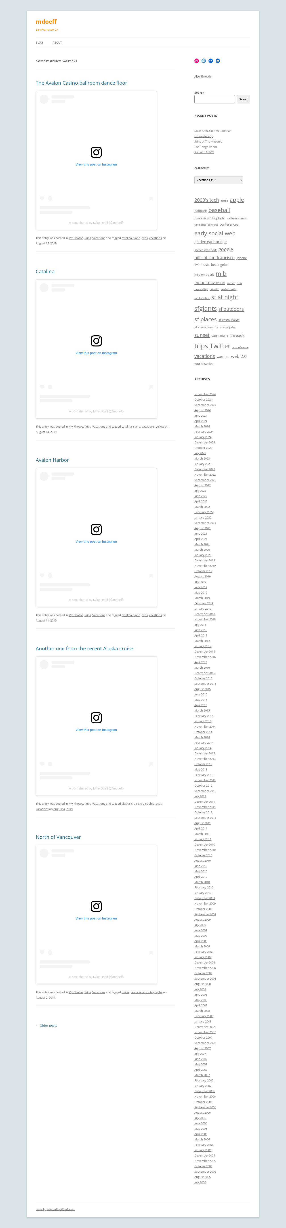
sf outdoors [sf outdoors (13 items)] (231, 309)
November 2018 (205, 619)
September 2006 (205, 1107)
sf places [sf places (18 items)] (205, 319)
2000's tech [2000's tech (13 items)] (206, 200)
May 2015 (200, 700)
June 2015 (200, 694)
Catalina (45, 271)
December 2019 (204, 560)
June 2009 (200, 930)
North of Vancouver (58, 836)
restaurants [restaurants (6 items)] (228, 289)
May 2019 (200, 592)
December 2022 (204, 469)
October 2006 (203, 1102)
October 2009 (203, 909)
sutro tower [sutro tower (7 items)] (220, 336)
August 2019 (202, 576)
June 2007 (200, 1059)
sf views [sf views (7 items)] (200, 327)
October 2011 (203, 812)
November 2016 (205, 657)
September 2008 (205, 978)
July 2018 (200, 625)
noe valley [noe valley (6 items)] (201, 289)
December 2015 (204, 673)
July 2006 (200, 1118)
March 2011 (202, 834)
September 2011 (205, 818)
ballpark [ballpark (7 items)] (200, 211)
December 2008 (204, 962)
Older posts (46, 1025)
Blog (39, 42)
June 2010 (200, 866)
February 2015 (203, 716)
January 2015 (202, 721)
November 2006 (205, 1096)
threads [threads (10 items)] (237, 335)
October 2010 (203, 855)
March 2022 (202, 507)
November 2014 (205, 726)
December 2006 (204, 1091)
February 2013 (203, 775)
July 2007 (200, 1054)
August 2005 (202, 1177)
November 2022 (205, 474)
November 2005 (205, 1161)
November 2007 (205, 1032)
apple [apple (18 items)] (237, 199)
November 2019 (205, 566)
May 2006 (200, 1129)
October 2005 (203, 1166)
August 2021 (202, 528)
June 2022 (200, 496)
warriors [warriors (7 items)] (223, 357)
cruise (135, 804)
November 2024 (205, 394)
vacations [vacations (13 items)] (204, 356)
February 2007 (203, 1080)
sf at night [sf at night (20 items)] (224, 297)
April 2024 (200, 421)
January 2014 (202, 748)
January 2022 (202, 517)
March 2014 (202, 737)
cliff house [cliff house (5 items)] (200, 224)
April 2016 (200, 662)
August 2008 (202, 984)
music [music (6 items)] (231, 283)
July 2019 (200, 582)
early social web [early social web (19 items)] (215, 233)
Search (199, 92)
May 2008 (200, 1000)
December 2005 (204, 1155)
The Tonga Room (205, 147)
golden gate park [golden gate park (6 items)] (205, 250)
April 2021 (200, 539)
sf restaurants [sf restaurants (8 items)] (229, 320)
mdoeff (46, 21)
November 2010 (205, 850)
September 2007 (205, 1043)
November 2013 (205, 759)
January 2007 (202, 1086)
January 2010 (202, 893)
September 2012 (205, 791)
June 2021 (200, 533)
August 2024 (202, 410)
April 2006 (200, 1134)
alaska (126, 804)
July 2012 (200, 796)
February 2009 (203, 952)
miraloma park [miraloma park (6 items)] (204, 275)
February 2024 (203, 432)
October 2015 (203, 678)
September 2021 (205, 523)
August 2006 (202, 1112)
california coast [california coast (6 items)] (237, 218)
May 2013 (200, 769)
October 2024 (203, 399)
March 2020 (202, 550)
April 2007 (200, 1070)
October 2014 (203, 732)
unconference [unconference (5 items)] (240, 347)
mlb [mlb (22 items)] (221, 273)
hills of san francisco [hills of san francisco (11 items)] (214, 257)
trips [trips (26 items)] (201, 345)
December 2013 (204, 753)
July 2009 (200, 925)
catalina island (131, 238)
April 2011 (200, 828)
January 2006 (202, 1150)
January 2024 (202, 437)
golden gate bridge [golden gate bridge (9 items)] (210, 241)
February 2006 (203, 1145)
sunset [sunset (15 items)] (202, 335)
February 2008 (203, 1016)
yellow (160, 426)
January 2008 (202, 1021)
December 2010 (204, 844)
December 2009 (204, 898)
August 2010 (202, 861)
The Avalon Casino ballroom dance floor (81, 82)
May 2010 (200, 871)
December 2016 (204, 651)
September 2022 (205, 480)
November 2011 (205, 807)
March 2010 (202, 882)
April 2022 (200, 501)
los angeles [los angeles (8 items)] (219, 264)
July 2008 (200, 989)
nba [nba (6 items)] (239, 283)
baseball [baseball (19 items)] (219, 210)
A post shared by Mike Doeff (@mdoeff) (96, 223)
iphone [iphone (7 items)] (241, 258)
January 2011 (202, 839)
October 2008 (203, 973)
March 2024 (202, 426)
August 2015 (202, 689)
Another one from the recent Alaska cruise (84, 648)
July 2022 (200, 491)
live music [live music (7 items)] (201, 264)
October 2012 (203, 785)
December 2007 (204, 1027)
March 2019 (202, 598)
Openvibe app (203, 136)
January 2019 (202, 609)
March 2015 (202, 710)
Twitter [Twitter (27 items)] (220, 345)
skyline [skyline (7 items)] (213, 327)
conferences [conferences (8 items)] (229, 224)
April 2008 (200, 1005)
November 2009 (205, 903)
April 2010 (200, 877)
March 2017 (202, 641)
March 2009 (202, 946)
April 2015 (200, 705)
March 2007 (202, 1075)
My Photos (76, 238)
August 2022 (202, 485)
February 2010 (203, 887)
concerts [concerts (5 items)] (213, 224)
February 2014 (203, 743)
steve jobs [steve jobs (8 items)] (228, 327)
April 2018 (200, 635)
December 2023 (204, 442)
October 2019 (203, 571)
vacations (155, 238)
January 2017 (202, 646)
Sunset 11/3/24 (204, 152)
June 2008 (200, 995)
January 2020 (202, 555)
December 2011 (204, 802)
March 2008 (202, 1011)
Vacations (98, 238)
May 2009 (200, 936)
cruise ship (147, 804)
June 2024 (200, 416)
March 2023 (202, 458)
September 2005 (205, 1171)
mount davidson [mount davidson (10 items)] (209, 282)
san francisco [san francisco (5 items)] (202, 298)
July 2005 (200, 1182)
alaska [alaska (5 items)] (224, 200)
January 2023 (202, 464)
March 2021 (202, 544)
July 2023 (200, 453)
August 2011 (202, 823)
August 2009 (202, 919)
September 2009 (205, 914)
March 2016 (202, 667)
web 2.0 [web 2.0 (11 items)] (239, 356)
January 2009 (202, 957)
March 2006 (202, 1139)
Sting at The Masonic (208, 141)
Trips (87, 238)
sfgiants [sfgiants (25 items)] (205, 308)
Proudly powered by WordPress (55, 1209)
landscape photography (146, 992)
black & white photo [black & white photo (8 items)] (209, 218)
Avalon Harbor (52, 459)
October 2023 (203, 448)
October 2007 (203, 1037)
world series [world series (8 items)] (203, 363)
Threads (206, 76)
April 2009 (200, 941)
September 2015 (205, 684)
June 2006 (200, 1123)
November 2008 (205, 968)
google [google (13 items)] (226, 249)
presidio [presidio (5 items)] (214, 289)
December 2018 (204, 614)
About (57, 42)
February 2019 (203, 603)
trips (145, 238)
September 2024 (205, 405)
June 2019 (200, 587)
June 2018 (200, 630)
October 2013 (203, 764)
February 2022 (203, 512)
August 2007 (202, 1048)
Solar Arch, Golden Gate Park (213, 131)
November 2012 (205, 780)
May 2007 (200, 1064)
